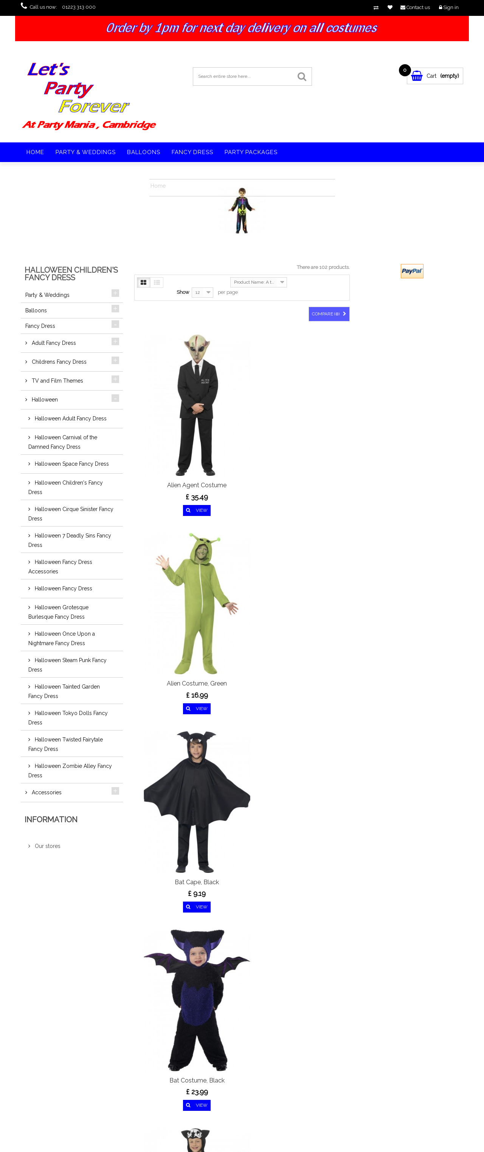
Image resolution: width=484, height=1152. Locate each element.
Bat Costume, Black (166, 550)
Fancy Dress (192, 152)
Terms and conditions (63, 1101)
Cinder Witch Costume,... (166, 822)
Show (183, 292)
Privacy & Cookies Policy (65, 1092)
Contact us (52, 1074)
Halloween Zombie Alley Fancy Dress (70, 770)
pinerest (86, 974)
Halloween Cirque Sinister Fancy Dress (70, 514)
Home (35, 152)
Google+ (99, 974)
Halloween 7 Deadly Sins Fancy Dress (69, 540)
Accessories (46, 792)
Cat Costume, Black (317, 690)
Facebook (60, 974)
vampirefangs (386, 1039)
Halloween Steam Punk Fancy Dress (67, 665)
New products (55, 1047)
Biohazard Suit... (166, 690)
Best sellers (52, 1056)
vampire (364, 1046)
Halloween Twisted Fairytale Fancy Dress (65, 744)
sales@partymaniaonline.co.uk (172, 1075)
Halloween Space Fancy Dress (71, 464)
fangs (345, 1046)
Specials (50, 1038)
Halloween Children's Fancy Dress (65, 487)
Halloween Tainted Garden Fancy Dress (64, 691)
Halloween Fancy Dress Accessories (60, 566)
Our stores (46, 846)
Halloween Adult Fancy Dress (70, 418)
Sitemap (50, 1110)
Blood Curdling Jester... (242, 690)
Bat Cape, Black (317, 419)
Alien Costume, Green (242, 419)
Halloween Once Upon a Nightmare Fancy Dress (61, 638)
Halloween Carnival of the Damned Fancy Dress (62, 442)
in (124, 974)
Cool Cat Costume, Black (242, 826)
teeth (361, 1039)
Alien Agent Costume (166, 419)
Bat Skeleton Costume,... (242, 550)
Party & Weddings (86, 152)
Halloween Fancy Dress (62, 588)
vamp (345, 1039)
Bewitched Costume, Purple (318, 555)
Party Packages (251, 152)
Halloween (44, 400)
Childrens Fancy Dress (58, 362)
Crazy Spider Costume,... (317, 822)
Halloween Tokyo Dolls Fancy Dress (68, 718)
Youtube (112, 974)
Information (51, 819)
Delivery (49, 1083)
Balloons (143, 152)
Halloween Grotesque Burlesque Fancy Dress (58, 612)
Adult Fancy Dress (53, 343)
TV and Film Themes (56, 381)
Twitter (73, 974)
